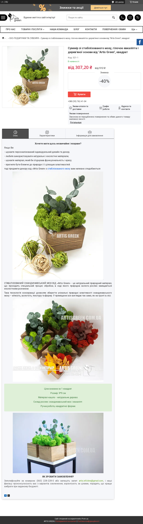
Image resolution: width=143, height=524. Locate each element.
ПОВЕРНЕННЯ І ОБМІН (114, 29)
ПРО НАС (10, 29)
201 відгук (119, 2)
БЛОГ (77, 29)
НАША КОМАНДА (59, 29)
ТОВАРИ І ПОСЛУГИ (31, 29)
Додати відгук (138, 17)
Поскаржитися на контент (66, 521)
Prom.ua (85, 519)
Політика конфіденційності (88, 521)
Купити (81, 94)
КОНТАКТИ (91, 29)
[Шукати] (113, 17)
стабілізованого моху (59, 168)
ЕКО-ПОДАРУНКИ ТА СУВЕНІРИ (24, 38)
